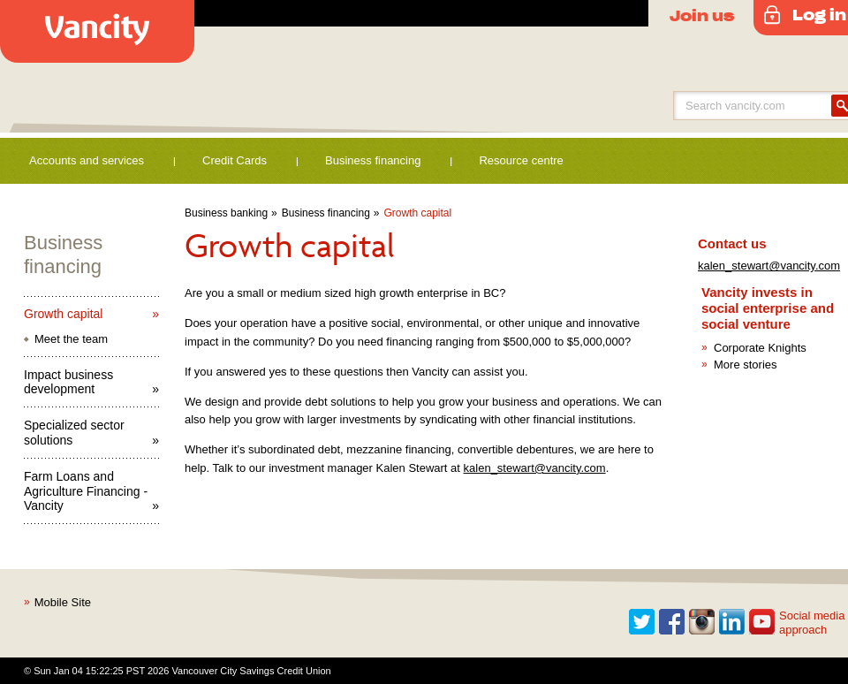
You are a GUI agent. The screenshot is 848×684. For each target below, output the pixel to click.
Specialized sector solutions (74, 432)
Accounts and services (86, 160)
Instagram (702, 622)
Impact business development (68, 382)
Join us (702, 15)
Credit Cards (234, 160)
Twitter (642, 622)
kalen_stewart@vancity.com (535, 468)
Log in (819, 14)
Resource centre (521, 160)
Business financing (372, 160)
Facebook (672, 622)
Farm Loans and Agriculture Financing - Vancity (86, 491)
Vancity (97, 31)
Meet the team (71, 339)
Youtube (762, 622)
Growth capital (418, 213)
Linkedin (732, 622)
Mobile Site (62, 602)
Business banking (226, 213)
